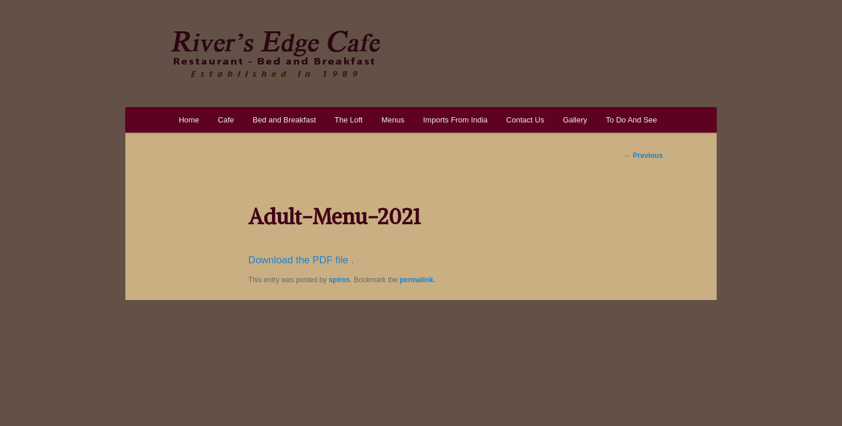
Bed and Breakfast (284, 119)
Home (189, 119)
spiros (339, 280)
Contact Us (525, 119)
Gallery (575, 119)
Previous (643, 155)
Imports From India (455, 119)
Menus (392, 119)
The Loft (349, 119)
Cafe (226, 119)
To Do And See (632, 119)
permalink (416, 280)
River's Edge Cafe (275, 54)
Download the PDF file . (301, 260)
